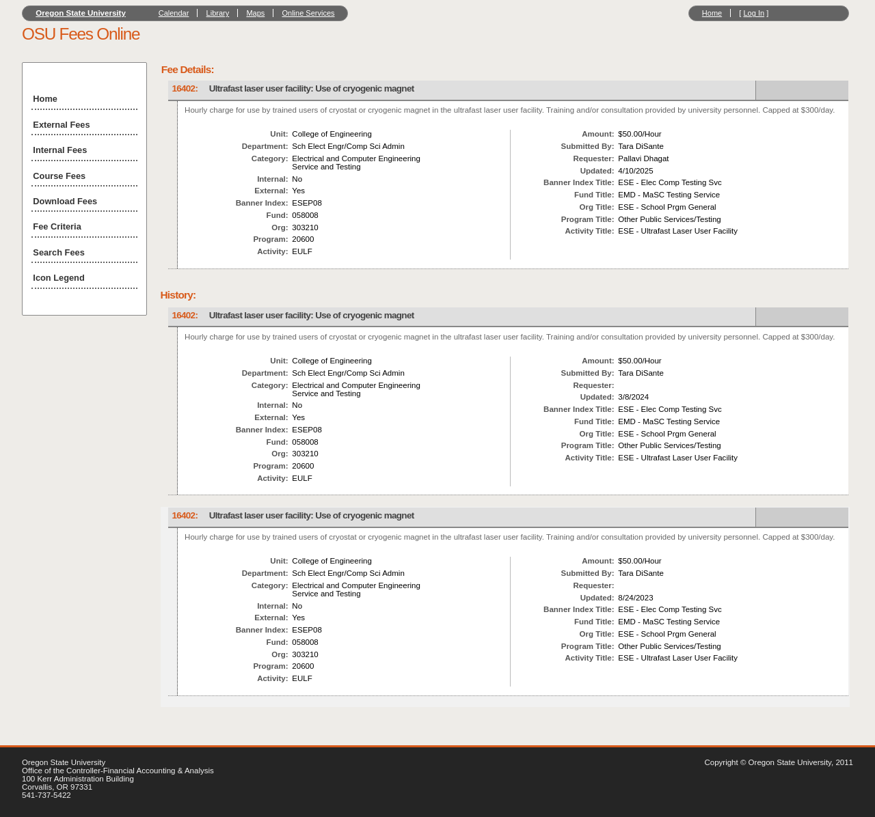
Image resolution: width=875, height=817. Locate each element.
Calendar (174, 13)
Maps (255, 13)
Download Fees (65, 201)
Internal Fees (60, 150)
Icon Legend (58, 278)
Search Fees (58, 252)
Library (218, 13)
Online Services (308, 13)
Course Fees (59, 176)
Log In (753, 13)
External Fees (61, 125)
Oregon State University (81, 13)
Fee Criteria (57, 226)
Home (712, 13)
